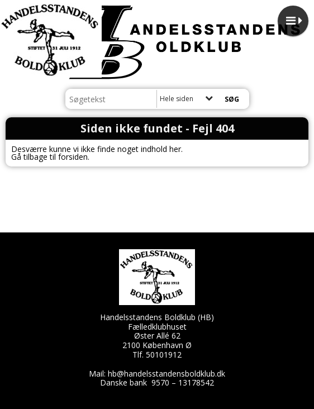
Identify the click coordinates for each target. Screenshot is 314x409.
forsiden (73, 156)
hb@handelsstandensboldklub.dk (166, 373)
